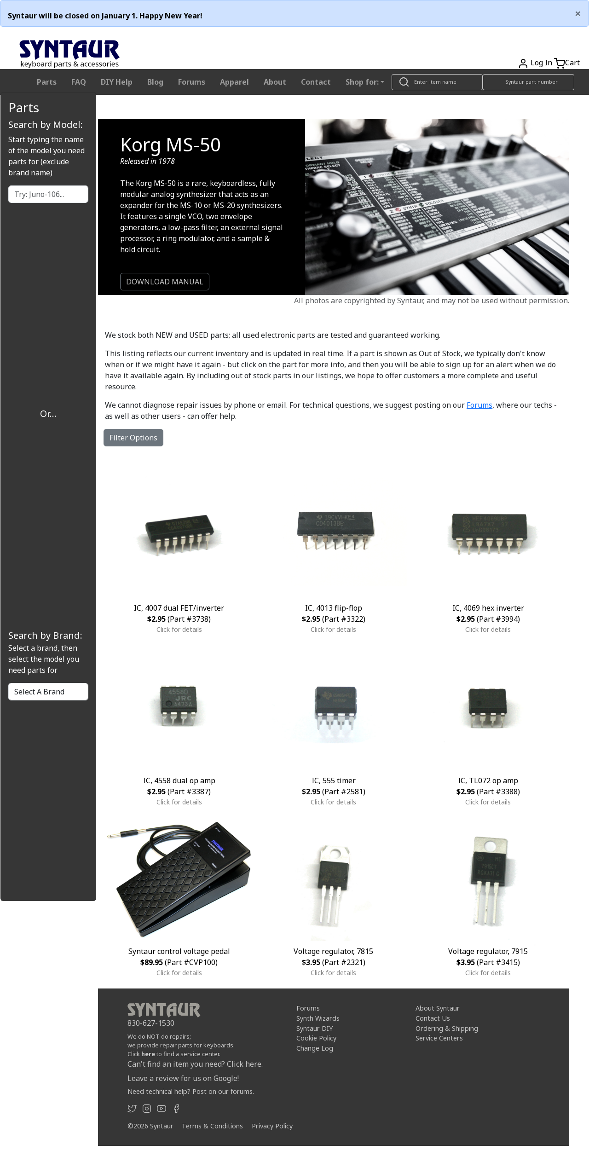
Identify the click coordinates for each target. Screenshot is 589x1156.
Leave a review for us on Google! (183, 1078)
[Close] (578, 13)
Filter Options (133, 438)
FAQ (78, 82)
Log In (541, 63)
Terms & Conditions (212, 1125)
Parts (47, 82)
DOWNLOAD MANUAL (164, 282)
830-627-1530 (150, 1023)
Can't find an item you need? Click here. (195, 1064)
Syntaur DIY (314, 1028)
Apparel (234, 82)
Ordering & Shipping (447, 1028)
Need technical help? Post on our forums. (190, 1091)
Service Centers (439, 1038)
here (148, 1054)
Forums (191, 82)
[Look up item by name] (437, 82)
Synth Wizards (318, 1018)
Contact (316, 82)
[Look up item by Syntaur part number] (528, 82)
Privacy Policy (272, 1125)
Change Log (314, 1048)
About (275, 82)
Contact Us (433, 1018)
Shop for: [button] (362, 82)
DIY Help (117, 82)
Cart (572, 63)
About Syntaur (438, 1008)
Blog (155, 82)
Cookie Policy (316, 1038)
